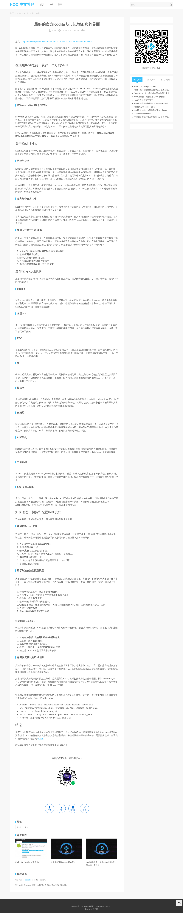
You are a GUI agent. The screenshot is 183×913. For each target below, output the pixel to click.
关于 (60, 4)
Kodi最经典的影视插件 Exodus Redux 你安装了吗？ (152, 103)
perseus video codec (142, 114)
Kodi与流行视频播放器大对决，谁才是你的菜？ (152, 90)
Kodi (26, 13)
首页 (42, 4)
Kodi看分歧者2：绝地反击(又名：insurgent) (152, 110)
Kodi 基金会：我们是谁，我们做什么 (149, 97)
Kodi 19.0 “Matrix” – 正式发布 (27, 862)
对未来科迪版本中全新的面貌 (63, 862)
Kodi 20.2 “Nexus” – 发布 (144, 107)
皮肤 (32, 13)
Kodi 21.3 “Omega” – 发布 (145, 86)
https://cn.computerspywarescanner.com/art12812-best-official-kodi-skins (57, 41)
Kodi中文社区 (89, 906)
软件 (19, 13)
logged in (28, 880)
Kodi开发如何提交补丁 (143, 100)
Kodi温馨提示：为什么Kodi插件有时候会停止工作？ (101, 863)
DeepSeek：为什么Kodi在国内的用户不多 (151, 93)
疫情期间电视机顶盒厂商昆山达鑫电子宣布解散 (152, 117)
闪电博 (95, 909)
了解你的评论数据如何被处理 (55, 885)
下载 (51, 4)
